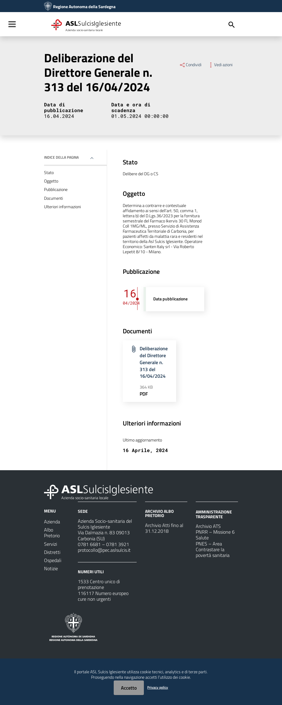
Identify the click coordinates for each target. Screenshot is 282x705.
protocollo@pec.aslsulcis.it (104, 550)
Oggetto (51, 181)
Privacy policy (157, 687)
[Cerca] (231, 24)
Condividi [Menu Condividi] (190, 64)
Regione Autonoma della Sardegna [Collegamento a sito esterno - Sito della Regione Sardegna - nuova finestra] (84, 7)
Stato (49, 172)
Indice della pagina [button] (61, 157)
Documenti (53, 198)
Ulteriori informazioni (62, 206)
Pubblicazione (56, 189)
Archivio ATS (208, 526)
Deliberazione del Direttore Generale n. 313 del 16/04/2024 (154, 362)
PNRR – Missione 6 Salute (215, 534)
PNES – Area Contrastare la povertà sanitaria (213, 549)
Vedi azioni (220, 64)
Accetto (129, 687)
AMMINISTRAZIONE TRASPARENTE (214, 514)
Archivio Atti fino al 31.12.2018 (164, 528)
